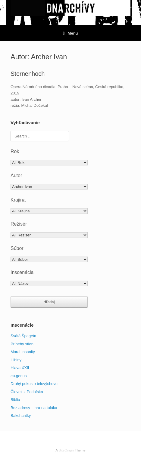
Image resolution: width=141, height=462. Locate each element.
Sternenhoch (28, 73)
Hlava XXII (20, 367)
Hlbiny (16, 360)
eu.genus (19, 376)
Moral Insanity (23, 352)
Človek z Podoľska (27, 392)
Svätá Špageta (23, 336)
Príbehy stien (22, 344)
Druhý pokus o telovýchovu (34, 383)
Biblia (15, 399)
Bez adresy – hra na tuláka (34, 407)
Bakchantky (21, 415)
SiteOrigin (66, 450)
